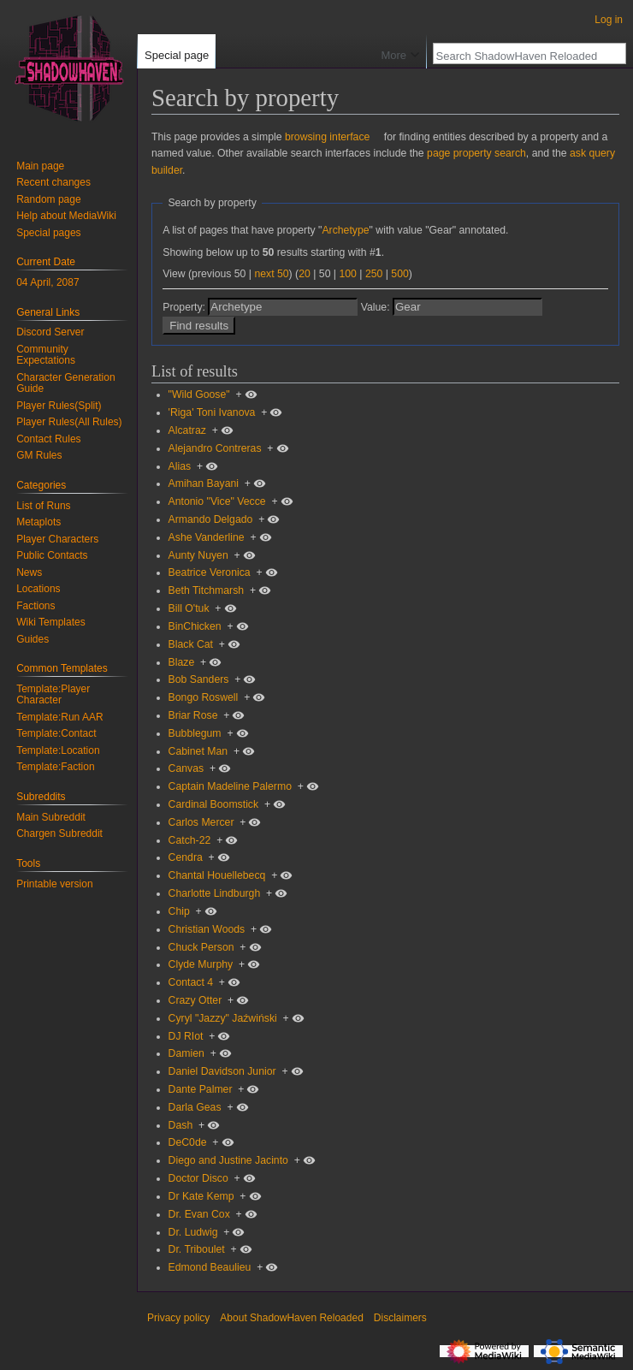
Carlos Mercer (201, 822)
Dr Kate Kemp (201, 1196)
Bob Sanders (199, 679)
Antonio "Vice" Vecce (217, 501)
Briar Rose (193, 715)
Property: (184, 307)
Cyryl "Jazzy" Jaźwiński (223, 1018)
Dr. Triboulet (197, 1249)
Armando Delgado (211, 519)
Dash (181, 1125)
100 (347, 274)
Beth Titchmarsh (207, 590)
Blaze (182, 662)
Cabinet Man (198, 751)
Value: (375, 307)
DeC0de (188, 1142)
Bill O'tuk (189, 608)
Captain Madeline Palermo (230, 786)
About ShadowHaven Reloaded (291, 1318)
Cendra (186, 857)
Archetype (345, 230)
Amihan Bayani (204, 483)
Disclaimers (400, 1318)
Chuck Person (201, 947)
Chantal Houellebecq (217, 875)
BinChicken (195, 626)
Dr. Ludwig (193, 1232)
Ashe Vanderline (207, 537)
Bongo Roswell (204, 697)
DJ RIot (186, 1036)
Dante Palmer (201, 1089)
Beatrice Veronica (210, 572)
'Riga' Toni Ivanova (212, 412)
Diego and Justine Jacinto (228, 1160)
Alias (180, 466)
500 (399, 274)
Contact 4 (191, 982)
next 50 (271, 274)
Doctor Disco (198, 1178)
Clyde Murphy (201, 964)
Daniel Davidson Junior (222, 1071)
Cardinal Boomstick (214, 804)
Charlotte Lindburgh (215, 893)
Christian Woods (207, 929)
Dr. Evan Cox (199, 1214)
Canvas (186, 768)
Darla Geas (195, 1107)
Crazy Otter (195, 1000)
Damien (186, 1053)
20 (305, 274)
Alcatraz (187, 430)
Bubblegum (195, 733)
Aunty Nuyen (198, 555)
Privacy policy (178, 1318)
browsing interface (327, 137)
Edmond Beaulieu (210, 1267)
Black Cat (191, 644)
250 (373, 274)
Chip (179, 911)
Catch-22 (190, 840)
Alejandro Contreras (215, 448)
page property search (476, 153)
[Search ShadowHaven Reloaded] (520, 56)
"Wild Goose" (199, 394)
